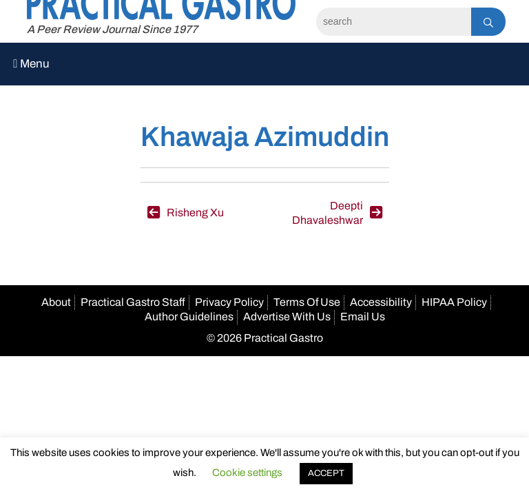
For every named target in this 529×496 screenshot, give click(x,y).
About (56, 302)
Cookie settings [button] (247, 472)
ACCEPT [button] (326, 473)
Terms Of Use (306, 302)
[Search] (393, 22)
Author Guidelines (189, 316)
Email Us (362, 316)
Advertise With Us (287, 316)
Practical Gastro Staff (133, 302)
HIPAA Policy (454, 302)
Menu (31, 63)
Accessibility (381, 302)
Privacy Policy (229, 302)
